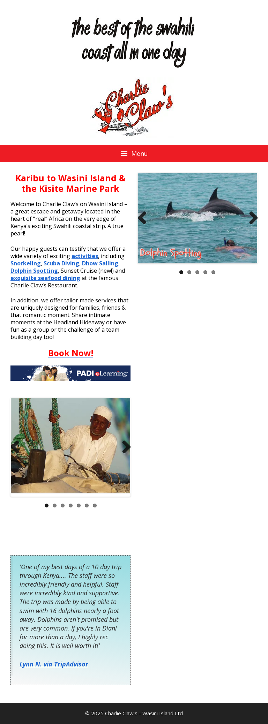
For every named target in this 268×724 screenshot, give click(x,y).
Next (251, 218)
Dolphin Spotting (34, 270)
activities (85, 256)
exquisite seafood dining (45, 278)
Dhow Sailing (100, 263)
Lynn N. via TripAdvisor (54, 664)
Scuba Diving (61, 263)
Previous (144, 218)
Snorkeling (25, 263)
